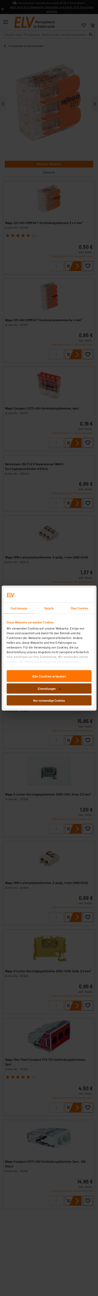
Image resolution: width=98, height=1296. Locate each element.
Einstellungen (49, 688)
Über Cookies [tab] (79, 608)
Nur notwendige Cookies (49, 700)
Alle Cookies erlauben (49, 676)
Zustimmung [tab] (19, 608)
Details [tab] (49, 608)
